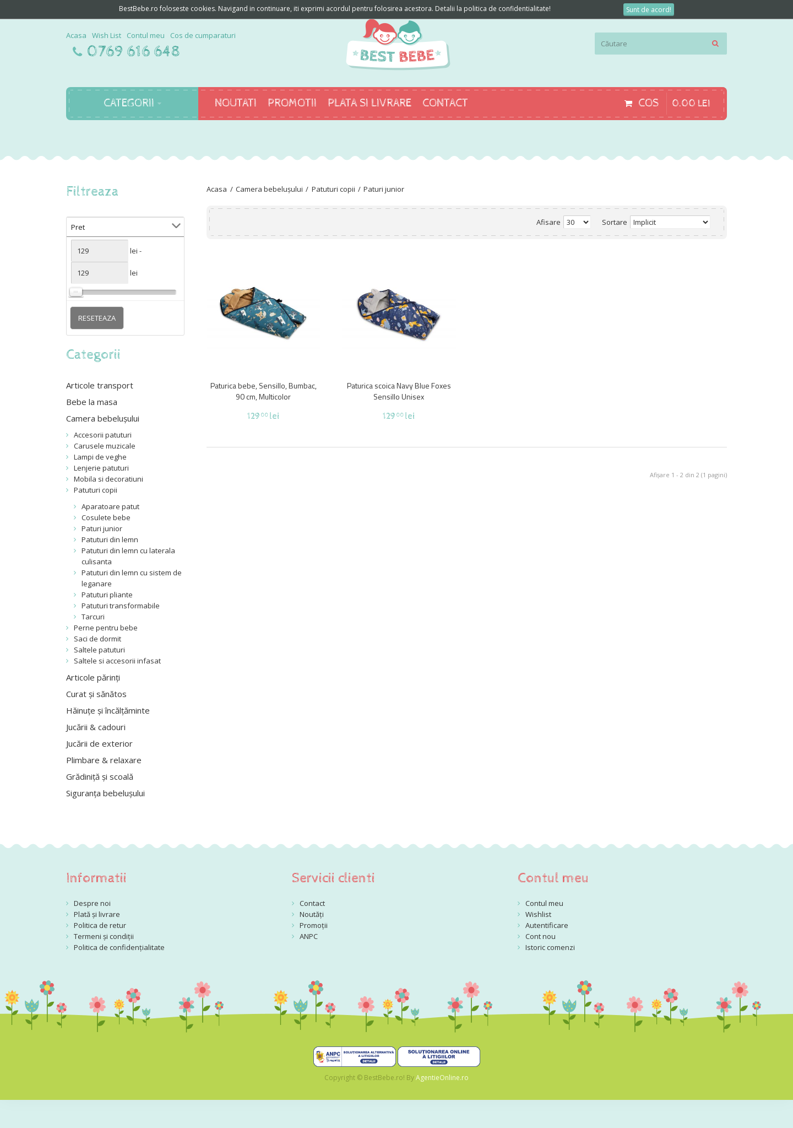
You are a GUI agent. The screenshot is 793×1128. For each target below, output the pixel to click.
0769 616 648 (134, 51)
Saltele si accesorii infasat (117, 661)
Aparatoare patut (110, 506)
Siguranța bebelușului (105, 792)
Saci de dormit (97, 639)
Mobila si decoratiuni (108, 479)
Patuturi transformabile (121, 606)
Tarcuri (93, 617)
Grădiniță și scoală (99, 776)
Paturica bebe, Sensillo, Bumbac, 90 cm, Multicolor (263, 391)
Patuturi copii (333, 189)
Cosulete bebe (106, 517)
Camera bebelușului (269, 189)
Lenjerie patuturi (101, 468)
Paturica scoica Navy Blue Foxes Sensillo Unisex (399, 391)
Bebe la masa (91, 401)
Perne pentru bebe (106, 628)
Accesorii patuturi (103, 435)
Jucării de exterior (99, 743)
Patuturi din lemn (110, 539)
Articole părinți (93, 677)
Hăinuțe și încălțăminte (108, 710)
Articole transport (99, 385)
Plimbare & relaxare (104, 759)
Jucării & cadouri (96, 726)
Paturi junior (383, 189)
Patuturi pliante (107, 595)
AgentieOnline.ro (442, 1077)
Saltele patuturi (99, 650)
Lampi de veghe (100, 457)
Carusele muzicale (104, 446)
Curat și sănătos (96, 693)
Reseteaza (97, 318)
